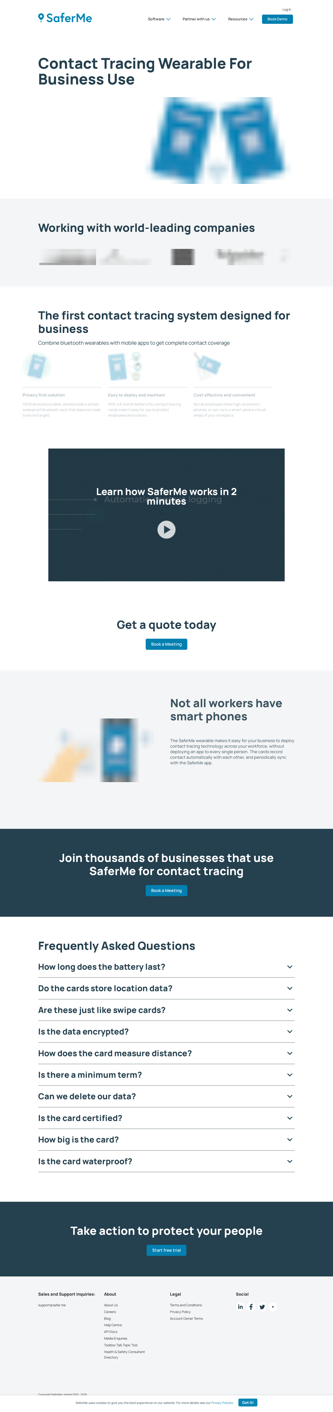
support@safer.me (52, 1305)
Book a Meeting (166, 644)
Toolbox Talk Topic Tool (120, 1345)
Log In (287, 9)
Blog (107, 1318)
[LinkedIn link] (240, 1306)
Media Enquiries (115, 1338)
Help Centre (113, 1325)
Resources (240, 19)
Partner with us (199, 19)
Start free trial (166, 1250)
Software (159, 19)
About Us (111, 1305)
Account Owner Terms (186, 1318)
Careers (110, 1312)
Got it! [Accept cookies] (248, 1402)
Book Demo (277, 19)
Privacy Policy (180, 1312)
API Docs (110, 1331)
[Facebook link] (251, 1306)
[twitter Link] (262, 1306)
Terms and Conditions (186, 1305)
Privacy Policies (222, 1403)
